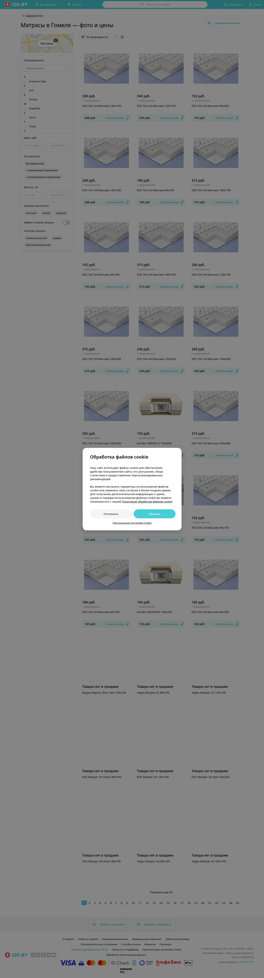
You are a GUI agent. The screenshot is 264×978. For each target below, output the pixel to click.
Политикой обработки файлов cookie (147, 501)
